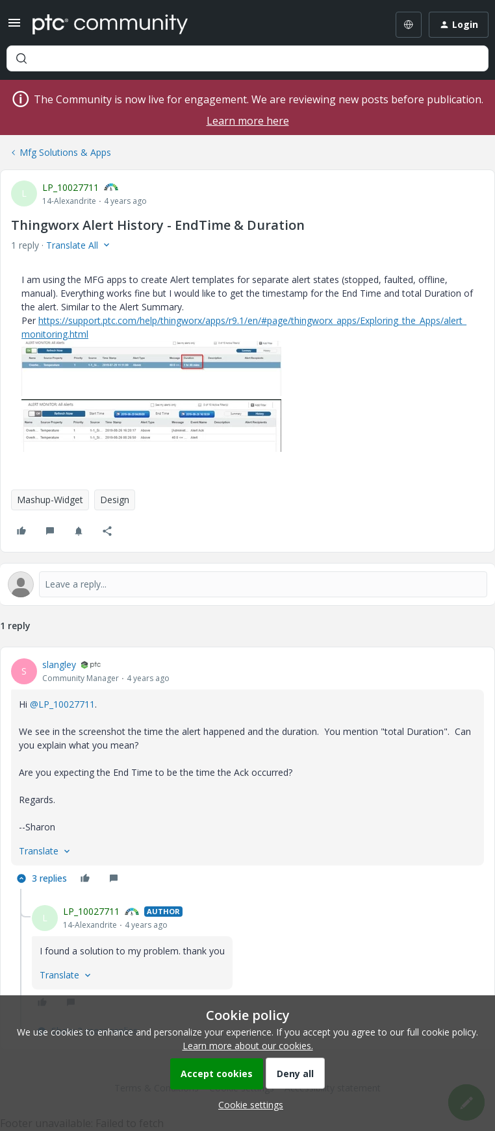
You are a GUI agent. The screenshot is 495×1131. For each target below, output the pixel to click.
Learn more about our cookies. (248, 1045)
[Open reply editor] (247, 584)
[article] (247, 773)
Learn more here (248, 121)
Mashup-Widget (50, 499)
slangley (59, 664)
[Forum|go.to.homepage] (110, 24)
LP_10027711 (70, 187)
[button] (14, 27)
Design (114, 499)
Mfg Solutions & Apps (65, 152)
